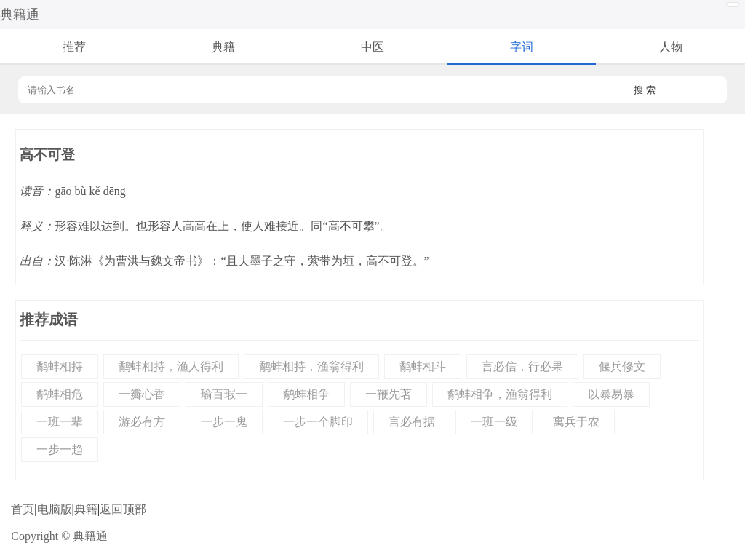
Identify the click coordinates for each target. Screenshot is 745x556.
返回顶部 (123, 509)
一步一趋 (59, 449)
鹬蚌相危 (59, 394)
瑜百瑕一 (224, 394)
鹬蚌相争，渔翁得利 (499, 394)
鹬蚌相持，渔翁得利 (311, 366)
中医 (372, 47)
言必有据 (412, 422)
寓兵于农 (576, 422)
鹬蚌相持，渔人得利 (171, 366)
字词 (521, 47)
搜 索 (645, 89)
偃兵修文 (622, 366)
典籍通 (19, 14)
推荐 (74, 47)
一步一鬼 (224, 422)
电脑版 (54, 509)
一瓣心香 (142, 394)
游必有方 (142, 422)
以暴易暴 (611, 394)
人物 (670, 47)
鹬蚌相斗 (422, 366)
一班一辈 (59, 422)
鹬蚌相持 (59, 366)
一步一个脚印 (318, 422)
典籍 (223, 47)
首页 (22, 509)
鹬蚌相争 (306, 394)
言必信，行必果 (522, 366)
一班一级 (494, 422)
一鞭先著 (388, 394)
